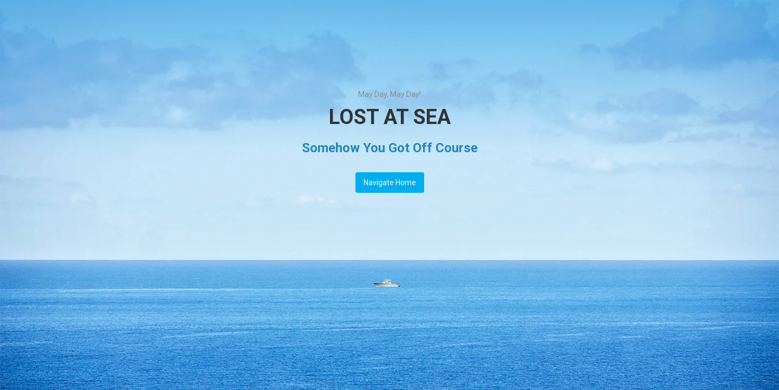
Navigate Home (390, 182)
